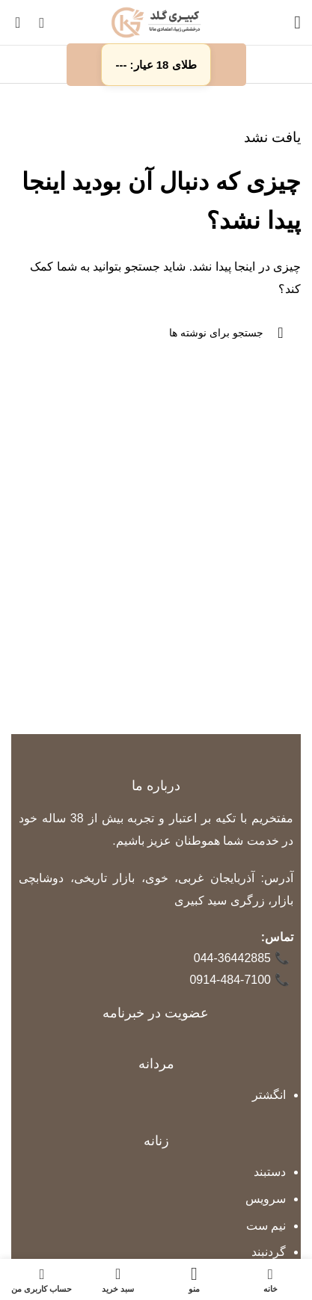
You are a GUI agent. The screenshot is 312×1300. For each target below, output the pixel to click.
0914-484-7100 (239, 980)
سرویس (265, 1198)
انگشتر (269, 1094)
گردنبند (268, 1251)
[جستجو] (41, 22)
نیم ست (266, 1225)
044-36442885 (242, 959)
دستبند (270, 1171)
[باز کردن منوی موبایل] (297, 22)
